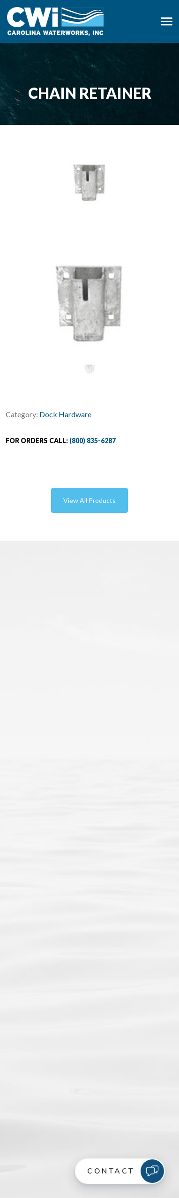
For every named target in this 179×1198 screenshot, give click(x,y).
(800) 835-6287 (92, 441)
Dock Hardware (65, 414)
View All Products (89, 500)
